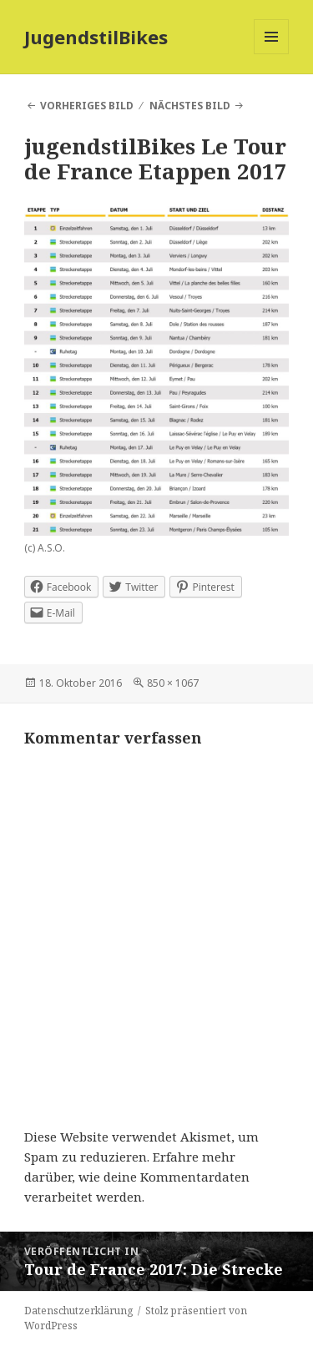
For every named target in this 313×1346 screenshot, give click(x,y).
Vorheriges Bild (87, 105)
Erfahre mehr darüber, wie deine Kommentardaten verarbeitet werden (137, 1176)
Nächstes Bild (189, 105)
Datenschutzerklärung (78, 1310)
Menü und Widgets (272, 53)
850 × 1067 (173, 683)
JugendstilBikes (96, 36)
